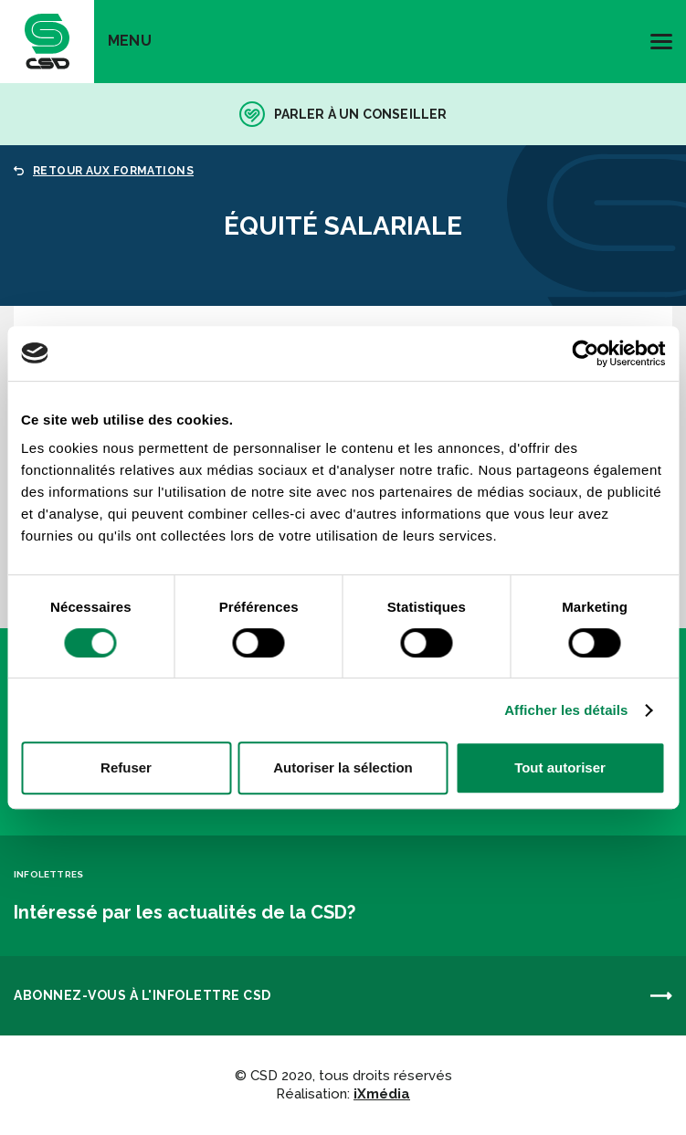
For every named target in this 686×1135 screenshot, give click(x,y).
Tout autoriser (560, 767)
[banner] (47, 41)
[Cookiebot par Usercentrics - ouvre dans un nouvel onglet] (585, 353)
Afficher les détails (566, 710)
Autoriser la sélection (343, 767)
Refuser (126, 767)
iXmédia (382, 1094)
